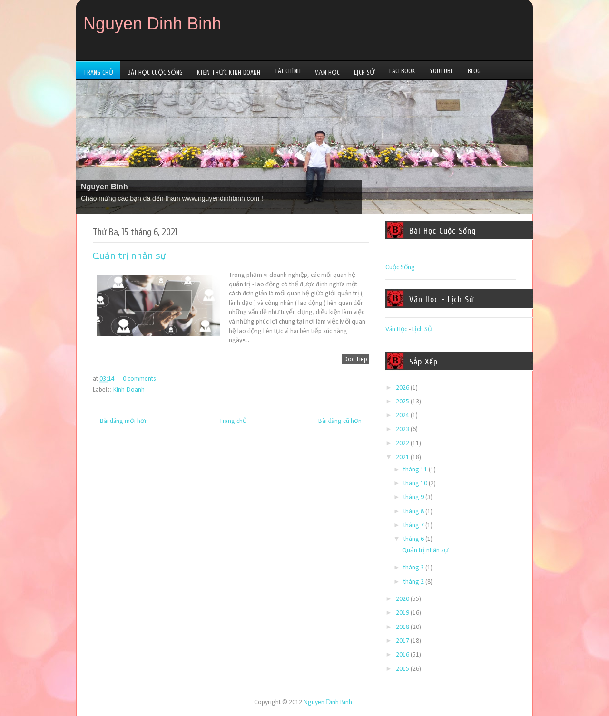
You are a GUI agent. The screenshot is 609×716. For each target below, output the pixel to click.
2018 (402, 627)
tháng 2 (413, 582)
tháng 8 (413, 511)
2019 (402, 613)
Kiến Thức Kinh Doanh (228, 72)
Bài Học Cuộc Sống (155, 72)
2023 (402, 429)
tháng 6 (413, 539)
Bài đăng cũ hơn (340, 421)
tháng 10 (415, 483)
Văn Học (327, 72)
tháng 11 (415, 469)
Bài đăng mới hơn (124, 421)
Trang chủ (233, 421)
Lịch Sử (364, 72)
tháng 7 (413, 525)
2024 (402, 415)
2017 (402, 641)
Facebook (402, 71)
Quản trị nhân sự (129, 255)
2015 (402, 669)
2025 (402, 401)
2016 (402, 654)
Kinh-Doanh (129, 389)
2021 (402, 457)
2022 (402, 443)
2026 (402, 388)
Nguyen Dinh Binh (152, 23)
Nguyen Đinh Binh (328, 702)
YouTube (441, 71)
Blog (474, 71)
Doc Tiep (355, 359)
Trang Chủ (98, 72)
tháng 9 (413, 497)
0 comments (139, 379)
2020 (402, 599)
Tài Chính (288, 71)
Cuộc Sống (400, 267)
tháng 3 (413, 567)
